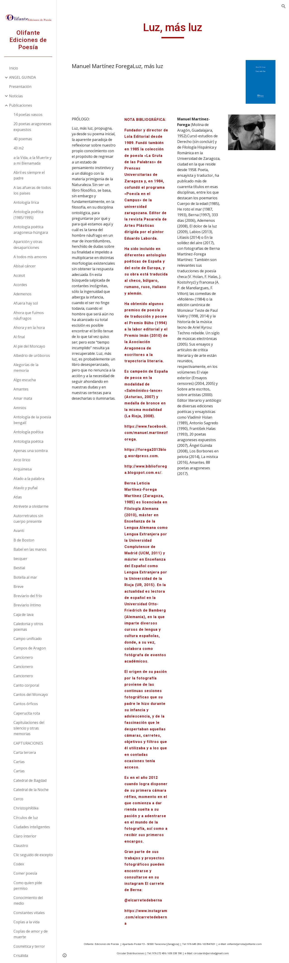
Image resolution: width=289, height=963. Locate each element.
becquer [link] (20, 558)
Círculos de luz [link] (26, 817)
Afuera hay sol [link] (26, 303)
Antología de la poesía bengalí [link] (32, 420)
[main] (172, 29)
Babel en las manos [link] (30, 549)
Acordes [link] (20, 284)
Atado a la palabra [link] (29, 478)
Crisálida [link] (21, 955)
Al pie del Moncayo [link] (29, 346)
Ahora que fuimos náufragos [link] (29, 315)
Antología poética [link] (28, 431)
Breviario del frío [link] (28, 595)
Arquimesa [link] (23, 469)
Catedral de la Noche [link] (31, 789)
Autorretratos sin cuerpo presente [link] (28, 518)
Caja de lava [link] (23, 614)
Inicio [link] (13, 68)
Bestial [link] (19, 567)
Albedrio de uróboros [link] (32, 355)
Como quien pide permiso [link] (28, 885)
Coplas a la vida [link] (27, 921)
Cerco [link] (18, 798)
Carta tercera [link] (25, 752)
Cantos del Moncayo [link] (31, 694)
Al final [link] (19, 336)
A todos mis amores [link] (30, 256)
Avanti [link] (19, 530)
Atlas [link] (18, 497)
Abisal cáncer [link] (25, 266)
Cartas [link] (19, 761)
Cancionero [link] (23, 657)
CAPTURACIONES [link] (28, 743)
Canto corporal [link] (26, 685)
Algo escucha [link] (25, 379)
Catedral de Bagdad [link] (30, 780)
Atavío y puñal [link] (25, 487)
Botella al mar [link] (25, 577)
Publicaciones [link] (20, 105)
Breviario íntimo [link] (27, 605)
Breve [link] (18, 586)
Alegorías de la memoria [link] (26, 367)
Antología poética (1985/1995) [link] (28, 214)
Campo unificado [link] (28, 638)
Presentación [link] (20, 86)
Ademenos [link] (22, 293)
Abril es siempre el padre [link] (29, 175)
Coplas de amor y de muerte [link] (31, 934)
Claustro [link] (21, 845)
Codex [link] (19, 864)
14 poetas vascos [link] (28, 114)
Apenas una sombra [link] (31, 450)
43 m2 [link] (19, 148)
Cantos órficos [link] (26, 703)
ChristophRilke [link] (26, 808)
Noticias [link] (16, 96)
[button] (283, 6)
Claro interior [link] (25, 836)
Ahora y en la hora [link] (29, 327)
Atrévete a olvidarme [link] (31, 506)
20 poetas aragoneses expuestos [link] (32, 126)
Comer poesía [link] (25, 873)
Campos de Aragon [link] (30, 648)
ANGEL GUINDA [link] (22, 77)
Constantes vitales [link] (29, 912)
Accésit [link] (19, 275)
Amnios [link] (20, 407)
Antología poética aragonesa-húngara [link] (31, 229)
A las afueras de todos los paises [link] (32, 190)
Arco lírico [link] (22, 459)
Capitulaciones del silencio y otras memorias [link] (29, 728)
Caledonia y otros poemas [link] (28, 626)
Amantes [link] (21, 389)
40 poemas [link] (23, 138)
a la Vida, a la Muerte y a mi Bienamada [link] (32, 160)
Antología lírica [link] (26, 202)
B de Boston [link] (24, 540)
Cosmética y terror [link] (29, 946)
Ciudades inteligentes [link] (32, 826)
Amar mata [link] (23, 398)
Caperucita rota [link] (27, 713)
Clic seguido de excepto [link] (33, 854)
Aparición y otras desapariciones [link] (28, 244)
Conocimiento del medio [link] (28, 900)
